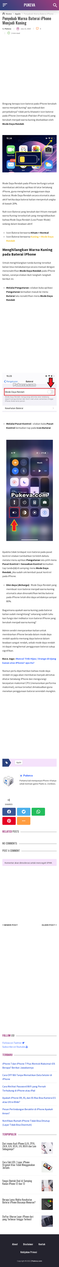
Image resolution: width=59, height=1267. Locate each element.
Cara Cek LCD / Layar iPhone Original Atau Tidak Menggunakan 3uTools (18, 1165)
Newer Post (10, 925)
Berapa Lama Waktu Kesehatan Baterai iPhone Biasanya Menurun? (19, 1201)
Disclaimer (28, 1244)
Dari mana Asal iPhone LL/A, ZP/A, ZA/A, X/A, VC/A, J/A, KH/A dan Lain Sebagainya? (19, 1146)
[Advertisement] (29, 70)
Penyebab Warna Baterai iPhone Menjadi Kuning (26, 20)
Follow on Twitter (13, 1042)
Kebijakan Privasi (28, 1252)
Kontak (42, 1244)
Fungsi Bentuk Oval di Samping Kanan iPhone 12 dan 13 (17, 1182)
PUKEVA (29, 5)
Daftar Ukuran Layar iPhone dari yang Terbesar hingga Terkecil (18, 1218)
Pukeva (28, 775)
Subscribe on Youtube (15, 1046)
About (15, 1244)
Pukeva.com (37, 1261)
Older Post (49, 925)
